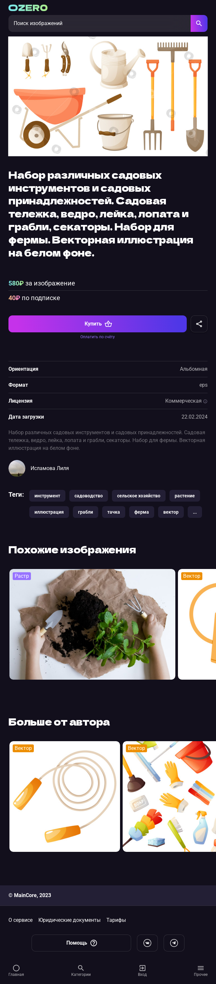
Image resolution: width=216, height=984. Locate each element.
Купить (98, 335)
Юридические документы (69, 920)
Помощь (82, 943)
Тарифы (116, 920)
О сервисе (20, 920)
